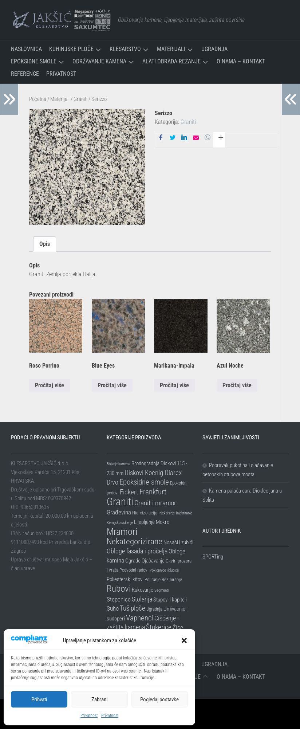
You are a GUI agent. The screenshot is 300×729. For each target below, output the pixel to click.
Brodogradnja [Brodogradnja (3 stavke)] (145, 463)
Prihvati (39, 699)
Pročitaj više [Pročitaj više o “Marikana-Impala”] (174, 385)
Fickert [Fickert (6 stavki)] (129, 492)
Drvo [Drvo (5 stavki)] (112, 482)
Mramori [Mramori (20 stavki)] (122, 531)
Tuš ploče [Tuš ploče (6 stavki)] (132, 608)
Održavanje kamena (99, 61)
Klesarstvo (125, 49)
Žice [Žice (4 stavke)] (178, 627)
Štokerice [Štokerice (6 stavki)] (158, 627)
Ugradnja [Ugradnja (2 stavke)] (154, 609)
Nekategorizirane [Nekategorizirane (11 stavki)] (134, 541)
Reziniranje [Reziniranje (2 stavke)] (172, 579)
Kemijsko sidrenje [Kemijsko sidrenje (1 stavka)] (120, 522)
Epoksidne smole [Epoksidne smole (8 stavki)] (144, 482)
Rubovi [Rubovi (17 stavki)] (119, 588)
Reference (25, 73)
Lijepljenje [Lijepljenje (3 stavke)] (144, 522)
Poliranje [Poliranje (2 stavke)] (153, 579)
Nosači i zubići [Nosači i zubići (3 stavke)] (178, 542)
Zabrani (99, 699)
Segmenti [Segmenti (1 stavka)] (161, 590)
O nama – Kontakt (241, 61)
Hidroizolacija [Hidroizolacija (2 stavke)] (144, 513)
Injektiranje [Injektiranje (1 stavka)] (166, 513)
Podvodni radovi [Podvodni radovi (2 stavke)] (134, 570)
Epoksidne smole (33, 61)
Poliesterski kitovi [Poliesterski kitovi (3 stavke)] (125, 579)
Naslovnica (26, 49)
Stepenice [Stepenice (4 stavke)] (119, 599)
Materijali (171, 49)
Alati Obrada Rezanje (171, 61)
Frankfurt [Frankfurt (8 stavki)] (152, 491)
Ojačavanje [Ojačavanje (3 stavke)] (153, 560)
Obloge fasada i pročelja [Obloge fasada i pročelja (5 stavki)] (137, 551)
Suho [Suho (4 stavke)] (113, 608)
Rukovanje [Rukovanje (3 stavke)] (142, 590)
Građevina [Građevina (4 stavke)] (119, 512)
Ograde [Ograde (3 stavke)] (133, 560)
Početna (37, 99)
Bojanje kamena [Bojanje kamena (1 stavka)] (118, 464)
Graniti (80, 99)
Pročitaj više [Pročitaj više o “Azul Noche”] (237, 385)
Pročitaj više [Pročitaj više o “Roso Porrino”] (49, 385)
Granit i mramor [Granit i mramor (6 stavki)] (155, 503)
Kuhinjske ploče (71, 49)
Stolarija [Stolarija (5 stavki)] (142, 599)
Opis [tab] (44, 243)
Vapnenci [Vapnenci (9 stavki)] (139, 617)
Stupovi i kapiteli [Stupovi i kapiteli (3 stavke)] (170, 599)
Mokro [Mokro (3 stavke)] (162, 522)
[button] (184, 640)
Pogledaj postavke (159, 699)
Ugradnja (214, 49)
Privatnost (89, 715)
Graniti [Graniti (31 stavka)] (120, 501)
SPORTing (212, 556)
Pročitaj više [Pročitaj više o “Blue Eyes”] (112, 385)
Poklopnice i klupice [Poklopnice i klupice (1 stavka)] (164, 570)
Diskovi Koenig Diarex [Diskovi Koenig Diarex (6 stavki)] (153, 473)
